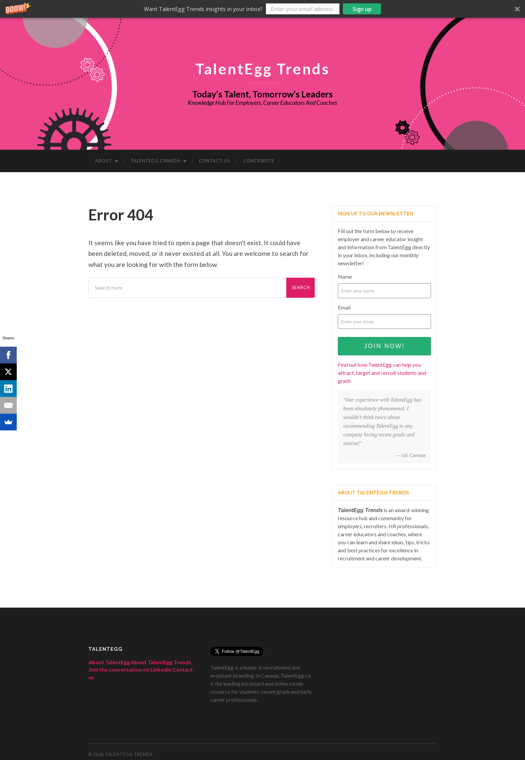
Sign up (362, 9)
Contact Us (214, 160)
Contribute (259, 160)
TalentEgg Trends (262, 68)
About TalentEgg (109, 662)
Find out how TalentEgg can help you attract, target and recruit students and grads (382, 372)
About (103, 160)
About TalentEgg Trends (161, 662)
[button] (262, 9)
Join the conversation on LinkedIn (129, 669)
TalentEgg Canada (155, 160)
